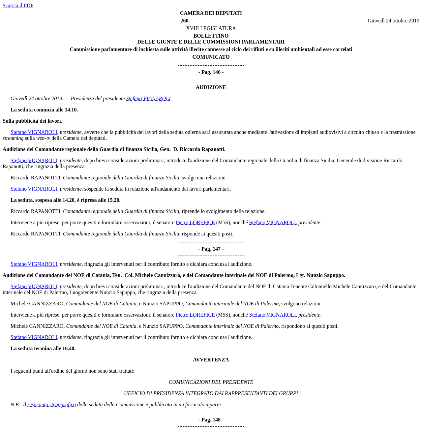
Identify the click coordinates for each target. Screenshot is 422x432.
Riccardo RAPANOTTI (35, 177)
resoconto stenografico (52, 404)
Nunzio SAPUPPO (163, 303)
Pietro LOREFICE (195, 222)
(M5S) (223, 222)
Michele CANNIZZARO (37, 303)
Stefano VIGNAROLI (148, 98)
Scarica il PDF (18, 5)
